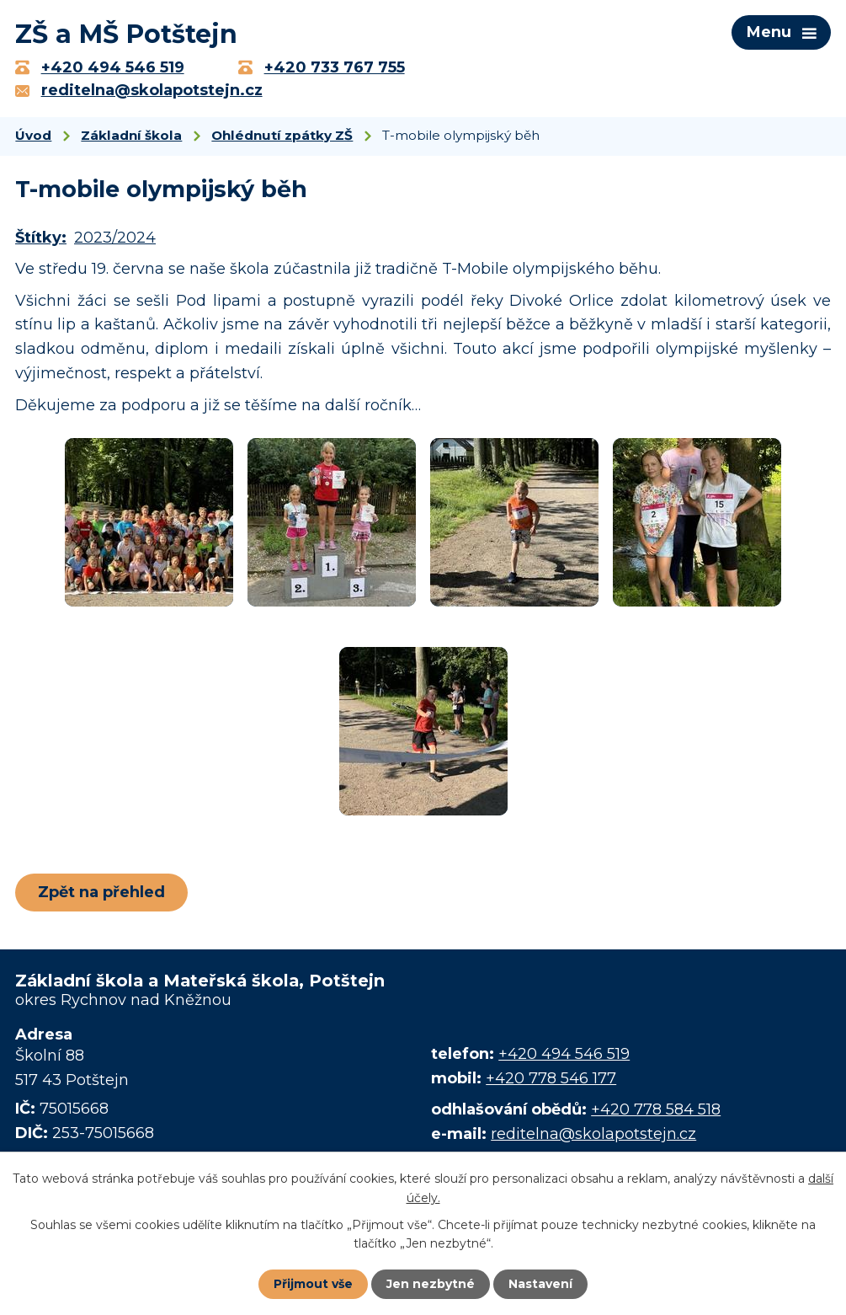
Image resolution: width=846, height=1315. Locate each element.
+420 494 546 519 (564, 1054)
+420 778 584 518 (656, 1110)
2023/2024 (115, 238)
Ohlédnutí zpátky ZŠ (282, 136)
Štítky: (41, 238)
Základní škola (131, 136)
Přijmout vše (313, 1283)
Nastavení (540, 1283)
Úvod (33, 136)
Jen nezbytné (430, 1283)
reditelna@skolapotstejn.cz (593, 1134)
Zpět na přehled (101, 892)
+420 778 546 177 (551, 1078)
